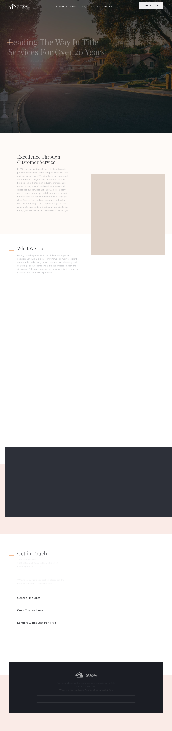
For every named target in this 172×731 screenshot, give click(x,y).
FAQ (83, 5)
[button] (102, 5)
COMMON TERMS (66, 5)
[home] (19, 6)
